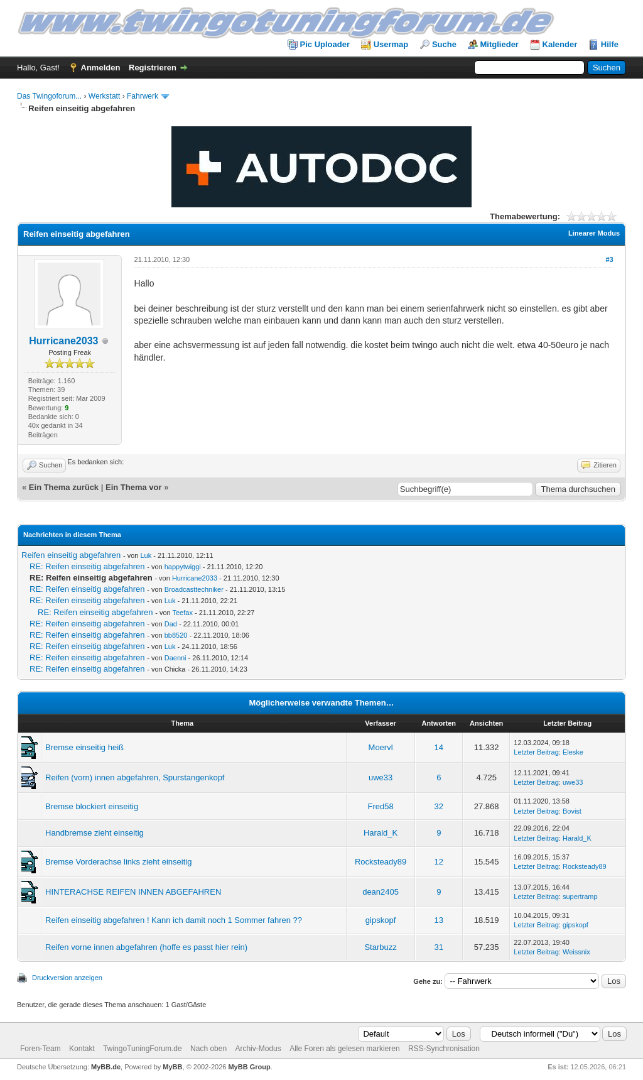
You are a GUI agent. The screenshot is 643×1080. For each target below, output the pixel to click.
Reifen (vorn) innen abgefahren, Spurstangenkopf (134, 777)
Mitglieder (499, 44)
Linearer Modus (594, 233)
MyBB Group (249, 1067)
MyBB (172, 1067)
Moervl (381, 747)
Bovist (572, 811)
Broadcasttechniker (194, 589)
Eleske (573, 752)
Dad (171, 624)
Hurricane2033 (63, 340)
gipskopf (380, 920)
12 (439, 861)
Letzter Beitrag (536, 752)
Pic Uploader (325, 44)
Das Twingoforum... (49, 96)
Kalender (560, 44)
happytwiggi (183, 566)
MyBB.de (106, 1067)
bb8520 (176, 635)
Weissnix (576, 952)
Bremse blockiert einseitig (91, 806)
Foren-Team (40, 1048)
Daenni (175, 658)
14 (439, 747)
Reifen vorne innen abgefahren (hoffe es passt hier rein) (146, 947)
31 (439, 947)
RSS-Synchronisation (444, 1048)
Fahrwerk (142, 96)
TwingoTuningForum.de (142, 1048)
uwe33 (380, 777)
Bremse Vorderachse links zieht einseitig (118, 861)
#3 (609, 259)
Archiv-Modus (258, 1048)
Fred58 (380, 806)
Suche (444, 44)
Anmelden (101, 67)
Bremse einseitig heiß (84, 747)
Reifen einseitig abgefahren (71, 555)
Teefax (183, 612)
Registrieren (152, 67)
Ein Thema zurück (64, 487)
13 (439, 920)
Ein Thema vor (133, 487)
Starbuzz (380, 947)
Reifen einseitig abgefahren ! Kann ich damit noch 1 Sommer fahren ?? (173, 920)
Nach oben (208, 1048)
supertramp (580, 896)
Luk (145, 555)
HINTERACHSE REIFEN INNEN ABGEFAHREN (133, 892)
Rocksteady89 (380, 861)
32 (439, 806)
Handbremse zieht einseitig (94, 832)
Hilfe (610, 44)
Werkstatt (104, 96)
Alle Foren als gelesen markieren (344, 1048)
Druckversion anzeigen (67, 977)
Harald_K (380, 832)
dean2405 (380, 892)
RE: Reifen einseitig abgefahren (87, 566)
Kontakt (82, 1048)
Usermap (391, 44)
